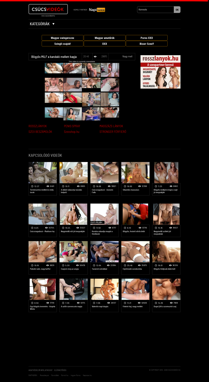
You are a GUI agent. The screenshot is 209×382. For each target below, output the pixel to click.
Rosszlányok (44, 375)
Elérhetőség (60, 370)
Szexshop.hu (71, 131)
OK (177, 10)
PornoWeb (55, 375)
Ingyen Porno (76, 375)
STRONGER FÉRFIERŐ (113, 131)
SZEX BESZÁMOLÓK (40, 131)
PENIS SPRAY (72, 126)
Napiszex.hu (87, 375)
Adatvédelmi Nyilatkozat (41, 370)
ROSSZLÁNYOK (38, 126)
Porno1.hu (64, 375)
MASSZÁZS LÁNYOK (111, 126)
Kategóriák (42, 24)
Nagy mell (127, 56)
